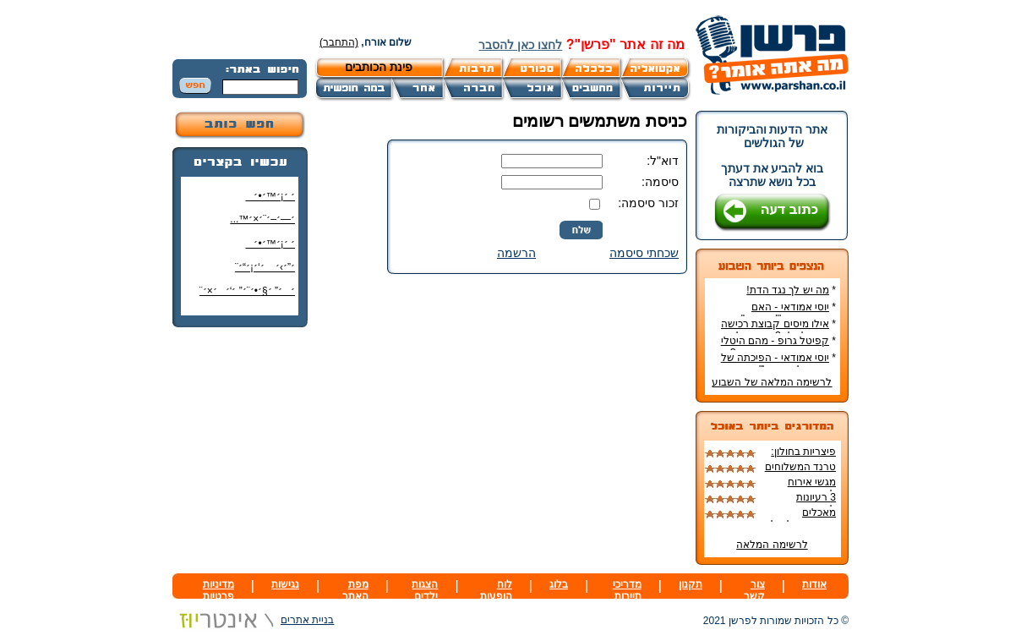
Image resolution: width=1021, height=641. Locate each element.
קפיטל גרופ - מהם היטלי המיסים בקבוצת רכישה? (778, 347)
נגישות (285, 584)
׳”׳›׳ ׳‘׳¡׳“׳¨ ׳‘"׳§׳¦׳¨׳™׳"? (261, 273)
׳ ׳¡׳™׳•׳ (270, 196)
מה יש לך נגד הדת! (787, 290)
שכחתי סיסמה (644, 253)
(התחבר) (338, 42)
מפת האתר (355, 590)
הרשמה (516, 253)
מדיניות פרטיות (218, 590)
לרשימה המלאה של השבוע (772, 382)
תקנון (690, 584)
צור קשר (754, 590)
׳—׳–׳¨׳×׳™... (262, 219)
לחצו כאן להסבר (520, 45)
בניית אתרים (253, 620)
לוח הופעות (496, 590)
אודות (814, 584)
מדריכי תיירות (627, 590)
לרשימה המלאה (771, 545)
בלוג (558, 584)
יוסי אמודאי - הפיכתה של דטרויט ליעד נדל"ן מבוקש (778, 363)
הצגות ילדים (425, 590)
